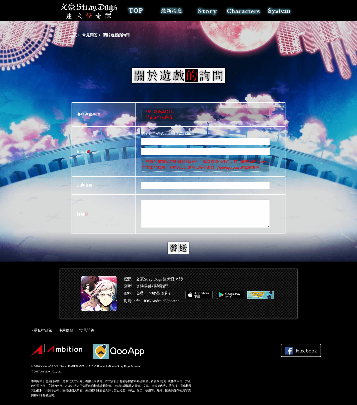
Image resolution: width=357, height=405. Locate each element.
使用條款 (65, 330)
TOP (136, 10)
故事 (208, 10)
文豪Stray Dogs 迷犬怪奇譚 (89, 10)
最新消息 (172, 10)
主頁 (73, 35)
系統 (279, 10)
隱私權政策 (43, 330)
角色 (243, 10)
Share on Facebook (301, 350)
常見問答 (89, 35)
